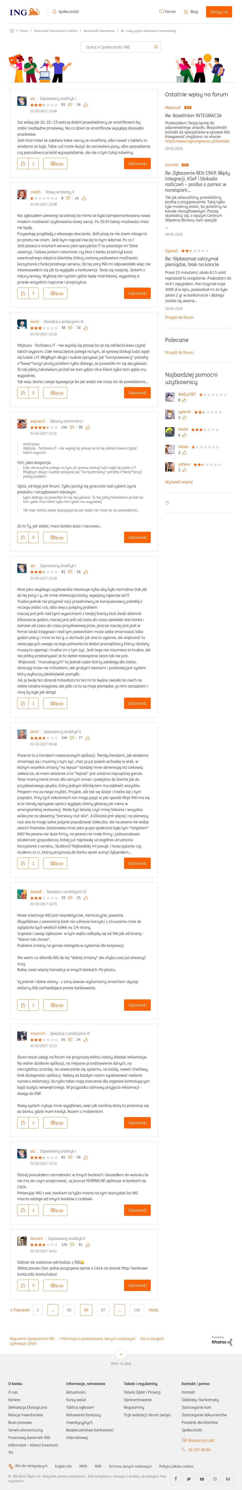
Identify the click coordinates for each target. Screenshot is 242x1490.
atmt (34, 731)
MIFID (90, 1466)
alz (32, 98)
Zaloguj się (219, 11)
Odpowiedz (137, 163)
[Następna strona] (157, 1310)
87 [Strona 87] (103, 1310)
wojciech (37, 421)
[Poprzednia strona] (21, 1310)
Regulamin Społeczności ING (32, 1338)
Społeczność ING (12, 31)
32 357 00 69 (199, 1449)
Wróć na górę (121, 1363)
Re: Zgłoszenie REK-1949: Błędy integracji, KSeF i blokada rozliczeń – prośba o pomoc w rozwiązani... (197, 181)
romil (34, 321)
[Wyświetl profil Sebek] (184, 446)
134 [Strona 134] (137, 1310)
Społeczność (68, 11)
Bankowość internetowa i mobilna (56, 31)
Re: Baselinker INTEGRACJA (193, 115)
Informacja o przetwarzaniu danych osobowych (98, 1338)
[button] (23, 163)
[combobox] (121, 47)
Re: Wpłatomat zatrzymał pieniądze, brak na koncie (192, 261)
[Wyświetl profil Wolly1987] (188, 394)
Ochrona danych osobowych (141, 1466)
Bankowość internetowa (99, 31)
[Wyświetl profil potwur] (185, 464)
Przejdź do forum (179, 317)
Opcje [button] (58, 163)
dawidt (36, 891)
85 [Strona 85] (69, 1310)
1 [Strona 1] (38, 1310)
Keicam (36, 1238)
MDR (106, 1466)
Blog (194, 11)
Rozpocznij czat (201, 1440)
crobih (35, 192)
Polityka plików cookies (192, 1466)
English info (69, 1466)
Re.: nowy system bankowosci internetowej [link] (148, 31)
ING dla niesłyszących (33, 1466)
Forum (170, 11)
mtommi (37, 1033)
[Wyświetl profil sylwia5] (185, 411)
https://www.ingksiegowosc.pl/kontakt (197, 141)
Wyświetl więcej (179, 481)
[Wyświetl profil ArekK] (184, 429)
